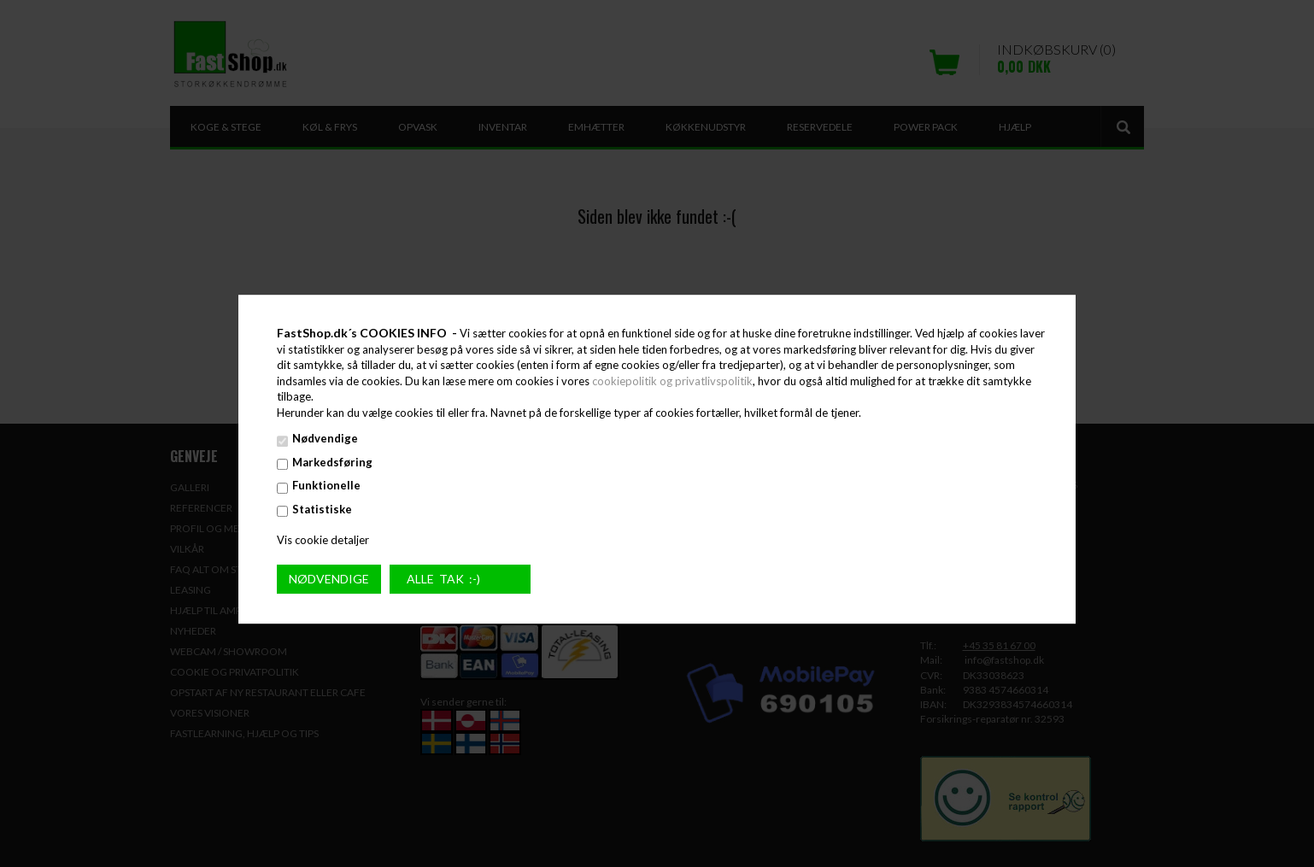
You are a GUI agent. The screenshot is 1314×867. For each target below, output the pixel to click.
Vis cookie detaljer (323, 540)
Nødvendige (325, 439)
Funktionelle (326, 486)
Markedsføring (332, 462)
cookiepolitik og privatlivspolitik (672, 381)
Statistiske (322, 509)
